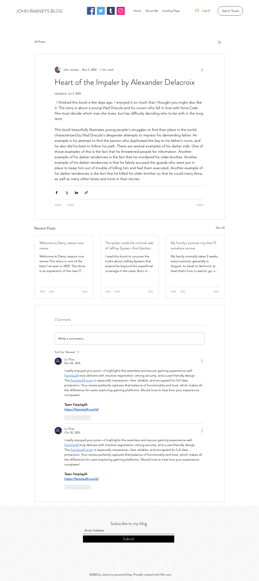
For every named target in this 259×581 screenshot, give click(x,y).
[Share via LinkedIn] (76, 192)
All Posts (39, 42)
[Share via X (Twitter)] (66, 192)
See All (220, 227)
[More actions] (202, 69)
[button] (230, 11)
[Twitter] (101, 11)
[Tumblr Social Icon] (111, 11)
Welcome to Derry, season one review (61, 245)
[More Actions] (202, 361)
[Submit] (128, 539)
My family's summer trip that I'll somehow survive (193, 245)
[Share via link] (86, 192)
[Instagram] (121, 11)
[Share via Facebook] (56, 192)
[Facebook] (91, 11)
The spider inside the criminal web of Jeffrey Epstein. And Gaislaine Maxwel (129, 245)
